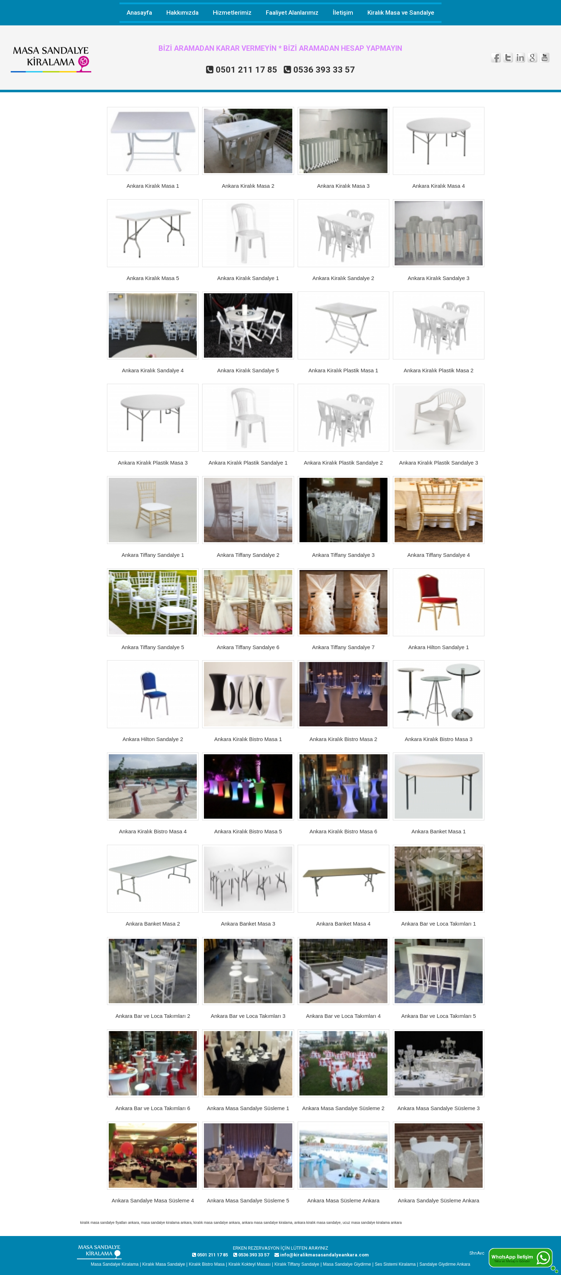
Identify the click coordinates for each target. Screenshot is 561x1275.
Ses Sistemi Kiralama (395, 1264)
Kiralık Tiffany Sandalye (296, 1264)
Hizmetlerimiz (232, 12)
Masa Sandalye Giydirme (347, 1264)
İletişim (343, 12)
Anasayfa (139, 12)
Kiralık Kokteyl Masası (249, 1264)
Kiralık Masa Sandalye (163, 1264)
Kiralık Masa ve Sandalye (400, 12)
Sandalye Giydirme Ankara (444, 1264)
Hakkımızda (182, 12)
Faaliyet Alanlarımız (292, 12)
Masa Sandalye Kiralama (114, 1264)
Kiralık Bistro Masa (207, 1264)
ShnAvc (476, 1253)
